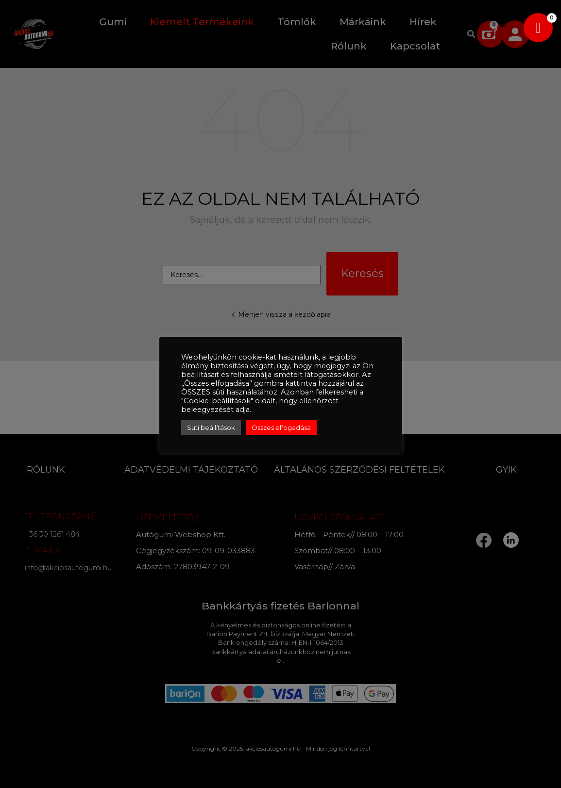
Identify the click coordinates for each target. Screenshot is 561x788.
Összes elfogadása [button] (281, 427)
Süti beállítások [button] (211, 427)
